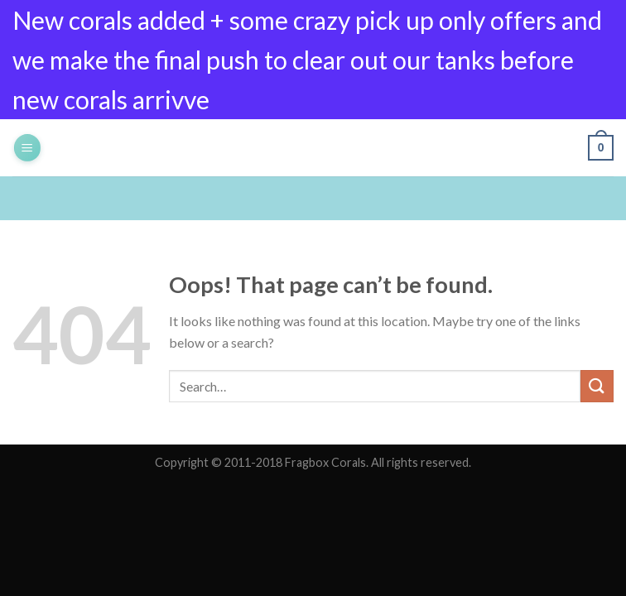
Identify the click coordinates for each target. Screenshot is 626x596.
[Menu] (27, 147)
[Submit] (597, 386)
